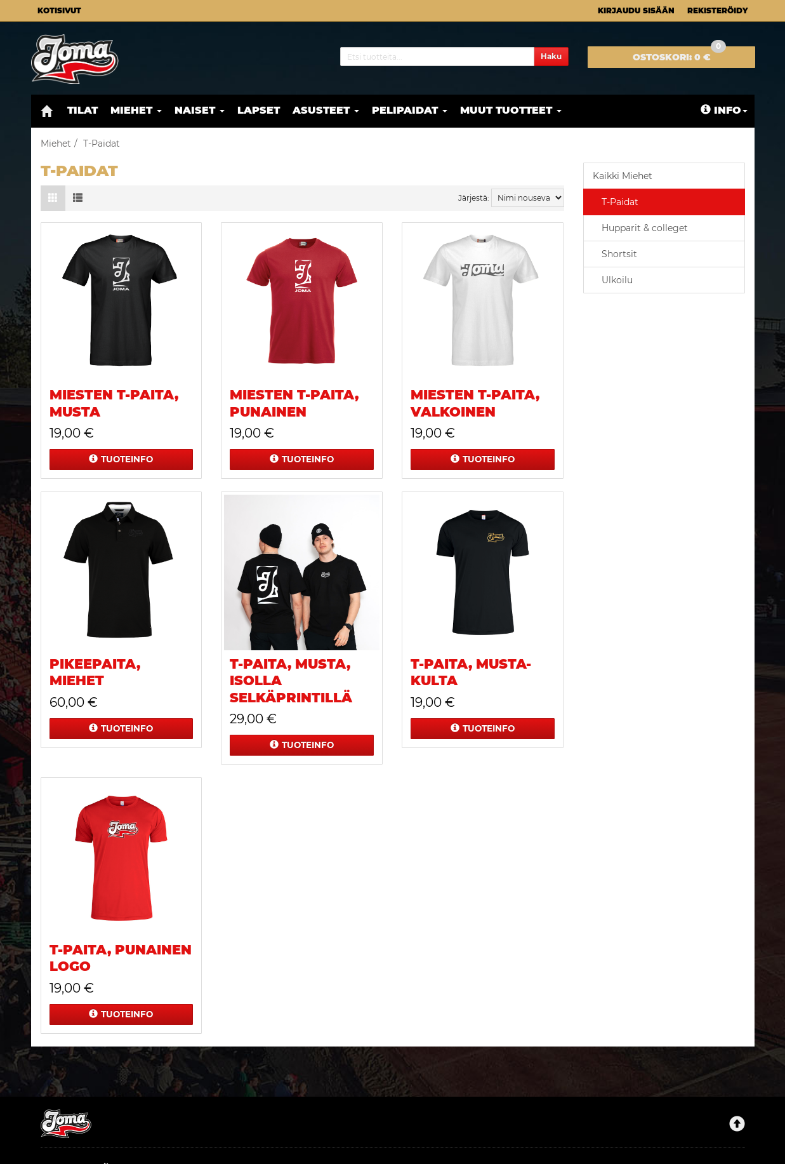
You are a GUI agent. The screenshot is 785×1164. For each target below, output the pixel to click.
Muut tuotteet (511, 110)
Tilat (82, 110)
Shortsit (619, 254)
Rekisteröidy (717, 10)
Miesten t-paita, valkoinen (475, 403)
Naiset (200, 110)
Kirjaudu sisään (636, 10)
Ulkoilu (617, 280)
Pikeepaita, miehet (94, 672)
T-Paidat (620, 202)
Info (724, 110)
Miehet (136, 110)
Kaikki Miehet (622, 176)
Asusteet (326, 110)
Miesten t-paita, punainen (294, 403)
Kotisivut (59, 10)
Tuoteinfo (121, 459)
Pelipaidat (409, 110)
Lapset (258, 110)
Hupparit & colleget (645, 228)
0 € (679, 54)
